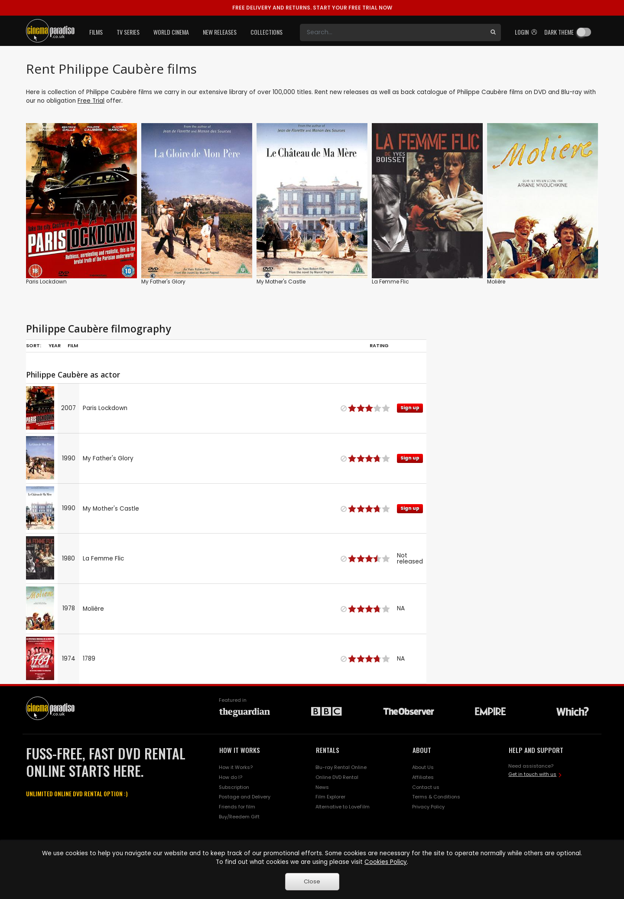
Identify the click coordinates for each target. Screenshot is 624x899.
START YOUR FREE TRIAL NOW (312, 7)
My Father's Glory (163, 281)
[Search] (392, 32)
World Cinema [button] (171, 31)
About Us (423, 767)
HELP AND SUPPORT (536, 750)
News (322, 787)
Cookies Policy (385, 862)
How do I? (230, 777)
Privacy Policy (428, 806)
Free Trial (91, 101)
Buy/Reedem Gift (239, 816)
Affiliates (423, 777)
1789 (89, 659)
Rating (379, 345)
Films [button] (96, 31)
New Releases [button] (220, 31)
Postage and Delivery (244, 796)
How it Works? (236, 767)
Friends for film (237, 806)
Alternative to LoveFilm (342, 806)
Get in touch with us (532, 774)
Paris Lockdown (46, 281)
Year (55, 345)
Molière (496, 281)
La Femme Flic (390, 281)
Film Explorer (330, 796)
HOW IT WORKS (239, 750)
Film (73, 345)
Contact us (425, 787)
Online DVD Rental (336, 777)
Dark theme (559, 31)
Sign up (409, 407)
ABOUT (422, 750)
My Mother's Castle (281, 281)
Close (312, 881)
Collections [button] (266, 31)
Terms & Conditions (436, 796)
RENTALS (327, 750)
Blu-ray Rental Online (341, 767)
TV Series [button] (128, 31)
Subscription (234, 787)
